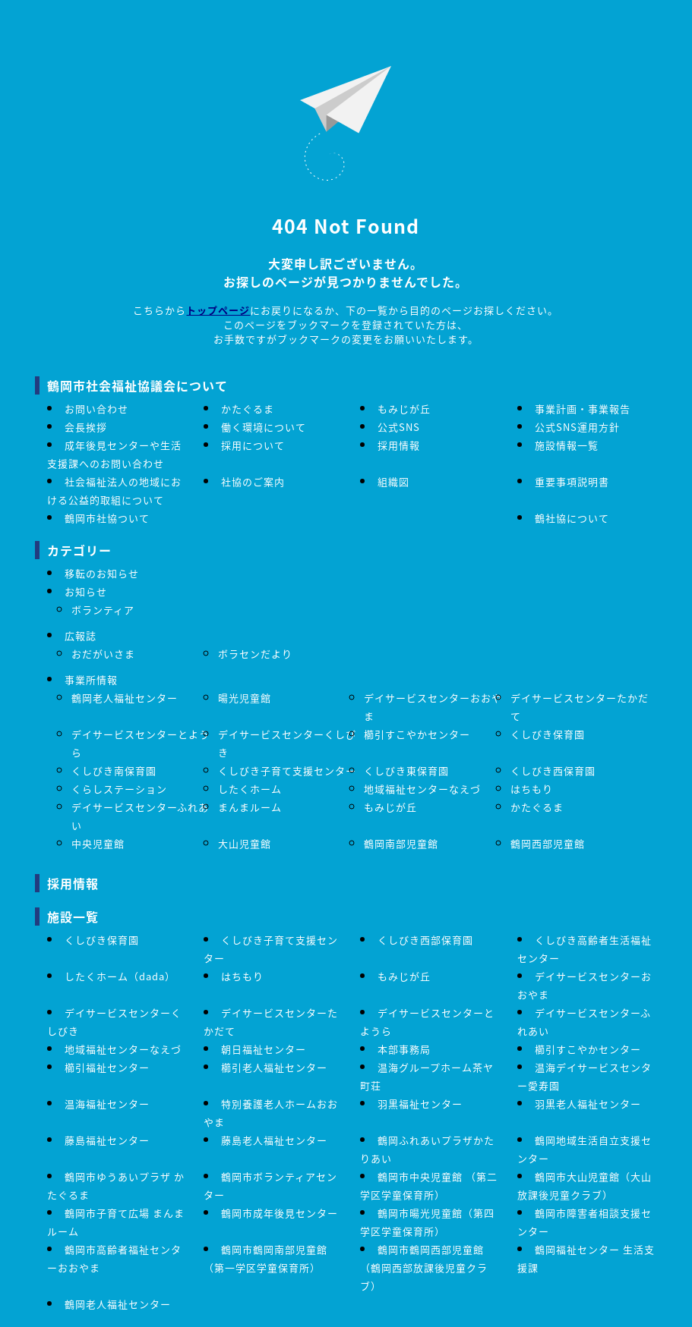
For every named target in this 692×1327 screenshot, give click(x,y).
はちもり (531, 788)
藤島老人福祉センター (274, 1140)
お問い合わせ (96, 408)
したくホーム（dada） (120, 976)
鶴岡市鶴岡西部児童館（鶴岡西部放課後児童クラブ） (424, 1267)
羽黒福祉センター (420, 1103)
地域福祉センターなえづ (422, 788)
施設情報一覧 (567, 445)
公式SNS (399, 427)
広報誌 (80, 635)
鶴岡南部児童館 (401, 843)
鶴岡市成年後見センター (279, 1213)
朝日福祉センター (263, 1049)
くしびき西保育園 (553, 770)
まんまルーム (250, 807)
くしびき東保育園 (406, 770)
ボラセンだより (255, 653)
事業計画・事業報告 (582, 408)
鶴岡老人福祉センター (124, 697)
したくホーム (250, 788)
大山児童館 (244, 843)
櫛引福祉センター (107, 1067)
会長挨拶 (86, 427)
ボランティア (102, 609)
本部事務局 (404, 1049)
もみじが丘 (404, 408)
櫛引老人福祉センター (274, 1067)
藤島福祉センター (107, 1140)
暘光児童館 (244, 697)
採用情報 (399, 445)
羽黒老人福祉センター (588, 1103)
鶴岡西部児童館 (547, 843)
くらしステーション (119, 788)
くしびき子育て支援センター (287, 770)
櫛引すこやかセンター (417, 734)
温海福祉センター (107, 1103)
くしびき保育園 (547, 734)
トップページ (218, 310)
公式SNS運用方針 (577, 427)
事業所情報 (91, 679)
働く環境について (263, 427)
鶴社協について (572, 518)
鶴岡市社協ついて (107, 518)
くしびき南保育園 (113, 770)
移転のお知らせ (102, 573)
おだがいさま (103, 653)
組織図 (393, 481)
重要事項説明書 (572, 481)
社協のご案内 (253, 481)
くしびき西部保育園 (425, 939)
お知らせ (86, 591)
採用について (253, 445)
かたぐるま (247, 408)
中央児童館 (98, 843)
